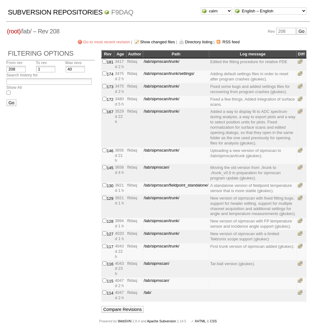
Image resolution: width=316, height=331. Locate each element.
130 (110, 185)
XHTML (200, 321)
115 (110, 281)
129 (110, 198)
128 (110, 221)
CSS (213, 321)
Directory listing (198, 42)
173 (110, 86)
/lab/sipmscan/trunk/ (162, 61)
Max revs (73, 62)
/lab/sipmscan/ (156, 167)
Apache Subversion (161, 321)
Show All (14, 87)
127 (110, 234)
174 (110, 74)
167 (110, 112)
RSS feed (231, 42)
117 (110, 246)
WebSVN (124, 321)
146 (110, 150)
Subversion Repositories (55, 12)
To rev (41, 62)
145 (110, 168)
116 (110, 264)
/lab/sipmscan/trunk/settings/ (169, 73)
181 (110, 62)
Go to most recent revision (106, 42)
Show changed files (157, 42)
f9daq (122, 12)
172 (110, 99)
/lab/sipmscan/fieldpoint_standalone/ (176, 185)
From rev (14, 62)
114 (110, 293)
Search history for (22, 75)
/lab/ (148, 292)
